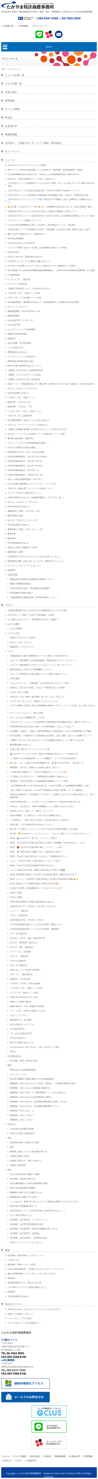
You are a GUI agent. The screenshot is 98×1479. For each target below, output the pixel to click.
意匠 (10, 1138)
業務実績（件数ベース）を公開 (21, 1264)
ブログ (8, 605)
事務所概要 (11, 134)
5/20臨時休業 (14, 274)
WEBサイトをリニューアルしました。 (27, 1242)
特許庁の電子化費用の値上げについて (24, 365)
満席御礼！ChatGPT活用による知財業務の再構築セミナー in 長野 (39, 781)
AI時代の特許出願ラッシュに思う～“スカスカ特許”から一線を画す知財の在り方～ (46, 801)
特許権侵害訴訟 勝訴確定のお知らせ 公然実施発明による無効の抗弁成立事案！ (44, 302)
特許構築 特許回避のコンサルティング (25, 1255)
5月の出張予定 (14, 324)
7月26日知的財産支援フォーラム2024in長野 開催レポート (36, 924)
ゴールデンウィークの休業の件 (21, 356)
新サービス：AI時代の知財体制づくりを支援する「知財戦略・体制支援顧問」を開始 (45, 169)
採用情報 (23, 25)
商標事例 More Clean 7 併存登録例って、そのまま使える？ (38, 1092)
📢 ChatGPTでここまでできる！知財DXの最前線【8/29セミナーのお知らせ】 (44, 753)
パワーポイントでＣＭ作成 (19, 1318)
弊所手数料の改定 (15, 515)
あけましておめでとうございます (22, 388)
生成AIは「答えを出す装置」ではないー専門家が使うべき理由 (37, 687)
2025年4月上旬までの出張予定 (21, 243)
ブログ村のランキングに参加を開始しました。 (28, 1287)
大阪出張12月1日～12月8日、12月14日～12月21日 (32, 906)
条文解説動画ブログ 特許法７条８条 (24, 1282)
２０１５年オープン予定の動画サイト (24, 1323)
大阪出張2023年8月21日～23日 (24, 997)
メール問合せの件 (15, 347)
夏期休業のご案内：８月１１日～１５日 (25, 529)
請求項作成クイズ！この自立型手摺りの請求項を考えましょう (37, 1210)
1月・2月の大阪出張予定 (21, 1033)
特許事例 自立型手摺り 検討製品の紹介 (28, 1237)
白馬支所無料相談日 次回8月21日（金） (26, 474)
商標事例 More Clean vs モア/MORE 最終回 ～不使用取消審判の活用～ (43, 1083)
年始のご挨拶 (16, 892)
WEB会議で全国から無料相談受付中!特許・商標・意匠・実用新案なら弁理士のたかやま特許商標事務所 (47, 11)
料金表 (8, 117)
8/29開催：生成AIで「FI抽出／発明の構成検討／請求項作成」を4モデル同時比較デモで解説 (50, 731)
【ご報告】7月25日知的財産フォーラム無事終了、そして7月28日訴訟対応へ (44, 758)
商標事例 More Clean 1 (21, 1119)
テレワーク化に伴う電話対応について (24, 492)
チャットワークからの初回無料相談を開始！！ (28, 443)
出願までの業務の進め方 (21, 1001)
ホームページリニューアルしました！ (24, 565)
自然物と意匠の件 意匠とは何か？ (25, 1160)
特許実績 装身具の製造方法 (22, 1178)
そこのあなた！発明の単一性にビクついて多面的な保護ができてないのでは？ (44, 1201)
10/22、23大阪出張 (18, 915)
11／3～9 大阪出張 (19, 910)
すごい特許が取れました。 (22, 1215)
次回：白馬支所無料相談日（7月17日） (25, 479)
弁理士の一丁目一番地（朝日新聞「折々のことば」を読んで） (37, 696)
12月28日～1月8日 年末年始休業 (25, 983)
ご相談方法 (31, 1460)
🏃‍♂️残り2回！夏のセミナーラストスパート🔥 (29, 749)
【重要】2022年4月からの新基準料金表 (25, 370)
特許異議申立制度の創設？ (22, 592)
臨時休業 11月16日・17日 (20, 406)
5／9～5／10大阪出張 (17, 284)
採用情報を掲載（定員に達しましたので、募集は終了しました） (36, 561)
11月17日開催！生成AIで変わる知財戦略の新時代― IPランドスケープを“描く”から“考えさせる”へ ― (53, 707)
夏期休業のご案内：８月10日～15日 (24, 511)
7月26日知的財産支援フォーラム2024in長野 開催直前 (34, 929)
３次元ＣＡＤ (13, 1260)
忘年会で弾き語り (18, 1038)
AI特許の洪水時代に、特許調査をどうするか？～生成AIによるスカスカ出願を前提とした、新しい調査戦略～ (53, 796)
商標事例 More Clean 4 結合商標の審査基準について (34, 1106)
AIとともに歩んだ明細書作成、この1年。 (28, 717)
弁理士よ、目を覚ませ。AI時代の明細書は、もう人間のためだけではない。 (43, 806)
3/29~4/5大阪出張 (18, 960)
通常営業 (11, 533)
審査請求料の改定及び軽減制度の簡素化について (31, 579)
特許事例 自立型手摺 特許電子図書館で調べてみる (33, 1228)
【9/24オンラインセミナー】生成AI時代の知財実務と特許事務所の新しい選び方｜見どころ (50, 722)
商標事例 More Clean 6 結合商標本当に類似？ (31, 1097)
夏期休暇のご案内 (15, 552)
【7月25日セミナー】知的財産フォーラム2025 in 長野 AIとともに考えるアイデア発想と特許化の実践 (51, 184)
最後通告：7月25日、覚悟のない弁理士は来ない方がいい (35, 767)
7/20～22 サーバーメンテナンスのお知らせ (27, 424)
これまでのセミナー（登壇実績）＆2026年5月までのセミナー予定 (39, 683)
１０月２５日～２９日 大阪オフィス (24, 411)
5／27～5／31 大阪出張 (19, 279)
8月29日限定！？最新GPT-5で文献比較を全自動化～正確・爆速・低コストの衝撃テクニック (51, 735)
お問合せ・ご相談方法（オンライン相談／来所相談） (34, 143)
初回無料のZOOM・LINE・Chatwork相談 (26, 452)
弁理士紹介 (11, 92)
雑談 (7, 1250)
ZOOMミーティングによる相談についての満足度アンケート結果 (36, 433)
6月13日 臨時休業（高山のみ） (24, 942)
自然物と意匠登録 (18, 1165)
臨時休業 (11, 538)
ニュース (10, 160)
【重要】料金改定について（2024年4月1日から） (30, 288)
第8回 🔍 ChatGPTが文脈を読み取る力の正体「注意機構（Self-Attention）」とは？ (48, 842)
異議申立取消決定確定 (17, 334)
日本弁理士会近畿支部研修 (22, 1128)
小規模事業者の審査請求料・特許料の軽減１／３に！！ (34, 597)
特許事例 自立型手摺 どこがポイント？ (28, 1219)
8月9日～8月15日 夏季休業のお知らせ (25, 256)
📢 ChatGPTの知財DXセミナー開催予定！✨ (27, 234)
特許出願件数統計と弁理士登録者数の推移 (28, 1183)
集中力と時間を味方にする (22, 1042)
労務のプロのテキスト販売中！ (23, 637)
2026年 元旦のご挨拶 (19, 692)
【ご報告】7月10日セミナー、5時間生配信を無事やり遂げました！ (40, 776)
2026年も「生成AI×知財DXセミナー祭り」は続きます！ (32, 178)
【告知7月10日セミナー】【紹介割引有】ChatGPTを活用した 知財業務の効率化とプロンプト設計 (51, 215)
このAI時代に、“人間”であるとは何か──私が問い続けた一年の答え (39, 820)
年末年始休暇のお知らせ (18, 1296)
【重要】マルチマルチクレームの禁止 (24, 374)
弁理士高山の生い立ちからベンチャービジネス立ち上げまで (34, 1309)
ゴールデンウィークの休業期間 (21, 329)
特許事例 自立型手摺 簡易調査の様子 (27, 1224)
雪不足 (13, 1051)
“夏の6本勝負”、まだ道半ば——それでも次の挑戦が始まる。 (37, 815)
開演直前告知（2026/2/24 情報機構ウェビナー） (31, 669)
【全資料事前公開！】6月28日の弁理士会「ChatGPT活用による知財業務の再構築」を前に (50, 785)
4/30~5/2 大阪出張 (19, 956)
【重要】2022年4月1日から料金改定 (24, 379)
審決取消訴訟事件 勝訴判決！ (21, 438)
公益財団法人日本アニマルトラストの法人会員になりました (34, 556)
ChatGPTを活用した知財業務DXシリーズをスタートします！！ (38, 888)
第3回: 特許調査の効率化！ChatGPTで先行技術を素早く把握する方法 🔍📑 (43, 874)
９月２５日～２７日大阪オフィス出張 (24, 297)
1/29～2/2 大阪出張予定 (21, 974)
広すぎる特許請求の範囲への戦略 (24, 1174)
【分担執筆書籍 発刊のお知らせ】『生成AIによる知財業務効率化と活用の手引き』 (44, 174)
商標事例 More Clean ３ (22, 1110)
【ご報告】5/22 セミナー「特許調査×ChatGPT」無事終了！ (34, 619)
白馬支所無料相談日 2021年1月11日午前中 (27, 456)
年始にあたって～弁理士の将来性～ (25, 969)
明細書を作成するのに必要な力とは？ (26, 1192)
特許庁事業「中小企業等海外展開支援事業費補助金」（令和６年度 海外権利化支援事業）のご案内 (51, 270)
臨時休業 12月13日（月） (20, 402)
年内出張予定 (13, 252)
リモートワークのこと (20, 1015)
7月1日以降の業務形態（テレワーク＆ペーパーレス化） (32, 483)
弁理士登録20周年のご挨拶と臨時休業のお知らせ (32, 901)
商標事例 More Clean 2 (21, 1115)
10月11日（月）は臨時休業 (20, 415)
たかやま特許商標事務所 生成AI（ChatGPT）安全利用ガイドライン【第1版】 (42, 224)
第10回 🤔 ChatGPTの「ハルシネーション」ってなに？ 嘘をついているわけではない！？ (50, 833)
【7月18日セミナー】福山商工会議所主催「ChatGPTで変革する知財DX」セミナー (44, 190)
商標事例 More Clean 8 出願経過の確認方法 (30, 1088)
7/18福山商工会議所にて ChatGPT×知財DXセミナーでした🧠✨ (39, 772)
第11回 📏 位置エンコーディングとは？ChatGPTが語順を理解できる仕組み (44, 829)
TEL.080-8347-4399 (13, 1370)
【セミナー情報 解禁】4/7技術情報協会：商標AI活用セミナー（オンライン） (44, 660)
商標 (10, 1065)
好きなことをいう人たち (21, 642)
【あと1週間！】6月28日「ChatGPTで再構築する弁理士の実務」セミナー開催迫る (46, 790)
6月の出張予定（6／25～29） (21, 320)
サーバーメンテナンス (17, 306)
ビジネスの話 (13, 633)
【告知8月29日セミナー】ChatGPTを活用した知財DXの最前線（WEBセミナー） (43, 211)
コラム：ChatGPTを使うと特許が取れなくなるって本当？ (35, 860)
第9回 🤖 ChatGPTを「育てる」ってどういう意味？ (33, 838)
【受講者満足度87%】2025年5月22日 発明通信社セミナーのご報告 (37, 610)
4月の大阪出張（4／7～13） (22, 1024)
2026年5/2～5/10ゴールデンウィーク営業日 (27, 165)
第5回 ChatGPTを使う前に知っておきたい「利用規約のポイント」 (40, 856)
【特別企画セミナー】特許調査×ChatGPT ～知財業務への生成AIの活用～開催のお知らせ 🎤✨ (49, 229)
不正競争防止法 (14, 1056)
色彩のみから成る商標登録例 (22, 1069)
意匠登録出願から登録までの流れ (24, 1142)
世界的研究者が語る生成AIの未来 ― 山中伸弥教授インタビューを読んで (42, 726)
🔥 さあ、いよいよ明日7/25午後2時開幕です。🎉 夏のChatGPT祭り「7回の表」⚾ (47, 762)
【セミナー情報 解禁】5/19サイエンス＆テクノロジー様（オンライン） (42, 664)
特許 (10, 1169)
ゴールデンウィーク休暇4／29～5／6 (24, 220)
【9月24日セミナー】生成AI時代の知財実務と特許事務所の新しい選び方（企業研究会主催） (49, 195)
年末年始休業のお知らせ (18, 393)
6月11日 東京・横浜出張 (21, 947)
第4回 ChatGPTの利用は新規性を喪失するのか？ (32, 865)
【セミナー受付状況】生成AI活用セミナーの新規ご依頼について (38, 674)
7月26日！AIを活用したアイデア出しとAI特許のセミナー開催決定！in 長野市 (42, 265)
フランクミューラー (19, 1074)
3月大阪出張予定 (17, 1028)
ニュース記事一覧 (14, 75)
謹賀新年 (11, 338)
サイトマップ (40, 25)
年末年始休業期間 (15, 238)
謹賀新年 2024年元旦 (20, 979)
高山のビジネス (13, 1304)
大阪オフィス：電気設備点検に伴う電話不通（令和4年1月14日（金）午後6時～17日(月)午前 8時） (51, 383)
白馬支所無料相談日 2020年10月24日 (25, 465)
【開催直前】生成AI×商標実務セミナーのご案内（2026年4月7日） (39, 655)
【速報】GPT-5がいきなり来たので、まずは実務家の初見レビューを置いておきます (47, 740)
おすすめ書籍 (13, 624)
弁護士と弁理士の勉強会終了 (22, 1133)
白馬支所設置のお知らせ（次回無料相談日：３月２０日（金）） (36, 497)
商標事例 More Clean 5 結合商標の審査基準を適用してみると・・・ (41, 1101)
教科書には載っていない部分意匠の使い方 (28, 1151)
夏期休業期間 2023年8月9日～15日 (24, 311)
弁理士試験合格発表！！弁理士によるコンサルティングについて (36, 1269)
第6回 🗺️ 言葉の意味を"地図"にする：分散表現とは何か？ (36, 851)
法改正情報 (12, 574)
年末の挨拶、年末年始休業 (19, 343)
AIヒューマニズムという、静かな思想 (26, 712)
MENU (49, 46)
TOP (3, 69)
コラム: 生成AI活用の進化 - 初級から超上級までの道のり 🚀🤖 (37, 870)
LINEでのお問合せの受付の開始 (21, 447)
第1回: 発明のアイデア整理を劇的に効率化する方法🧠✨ (35, 883)
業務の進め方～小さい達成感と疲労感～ (27, 1006)
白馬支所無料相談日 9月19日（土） (24, 470)
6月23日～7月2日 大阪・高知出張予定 (27, 938)
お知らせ (7, 1460)
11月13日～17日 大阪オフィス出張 (26, 988)
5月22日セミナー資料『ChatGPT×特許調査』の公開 (31, 615)
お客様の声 (8, 25)
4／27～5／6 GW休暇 (20, 951)
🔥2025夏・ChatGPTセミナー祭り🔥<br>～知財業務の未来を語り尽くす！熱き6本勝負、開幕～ (50, 206)
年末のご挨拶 (16, 897)
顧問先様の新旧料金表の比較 (20, 361)
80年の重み (15, 678)
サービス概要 (12, 109)
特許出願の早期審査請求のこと (23, 1206)
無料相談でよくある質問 (21, 1019)
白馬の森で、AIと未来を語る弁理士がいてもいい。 (32, 824)
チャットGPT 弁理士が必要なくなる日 (27, 1010)
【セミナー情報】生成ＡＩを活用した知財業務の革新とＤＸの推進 (37, 247)
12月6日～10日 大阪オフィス (21, 397)
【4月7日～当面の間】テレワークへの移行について (30, 488)
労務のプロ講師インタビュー (20, 1313)
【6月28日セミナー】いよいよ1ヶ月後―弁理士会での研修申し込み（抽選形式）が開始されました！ (50, 200)
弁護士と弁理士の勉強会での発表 (22, 547)
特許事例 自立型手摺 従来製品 (24, 1233)
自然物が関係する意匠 (20, 1156)
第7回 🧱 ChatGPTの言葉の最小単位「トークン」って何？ (36, 847)
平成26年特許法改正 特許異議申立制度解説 (30, 588)
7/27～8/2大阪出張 (18, 933)
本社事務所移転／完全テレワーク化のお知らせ (28, 420)
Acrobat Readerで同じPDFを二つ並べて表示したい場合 (34, 1047)
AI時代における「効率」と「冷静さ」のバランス (31, 810)
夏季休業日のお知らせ (17, 352)
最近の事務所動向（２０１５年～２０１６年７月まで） (32, 1273)
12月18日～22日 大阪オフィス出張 (24, 293)
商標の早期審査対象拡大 (21, 583)
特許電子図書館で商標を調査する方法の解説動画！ (32, 1078)
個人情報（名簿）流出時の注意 (23, 1060)
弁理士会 (11, 1124)
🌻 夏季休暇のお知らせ (20, 744)
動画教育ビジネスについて (22, 646)
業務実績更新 (13, 315)
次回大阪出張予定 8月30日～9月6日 (26, 919)
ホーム (6, 1456)
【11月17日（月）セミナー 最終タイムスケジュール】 (34, 701)
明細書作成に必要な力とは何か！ (24, 1197)
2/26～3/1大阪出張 (18, 965)
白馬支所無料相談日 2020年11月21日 (25, 461)
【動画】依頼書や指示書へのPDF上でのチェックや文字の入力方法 (37, 429)
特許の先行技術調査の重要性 (22, 1187)
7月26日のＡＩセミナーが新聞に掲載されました (29, 261)
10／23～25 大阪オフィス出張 (24, 992)
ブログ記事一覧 (13, 83)
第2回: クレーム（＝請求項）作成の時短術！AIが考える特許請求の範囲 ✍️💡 (44, 879)
